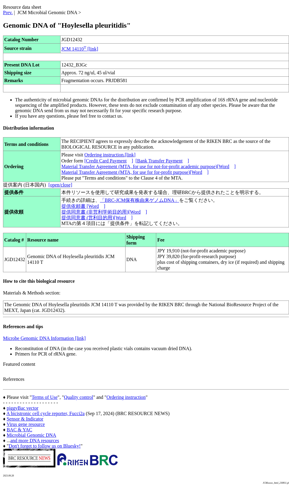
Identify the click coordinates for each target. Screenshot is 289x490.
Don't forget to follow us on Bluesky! (45, 445)
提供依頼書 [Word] (83, 206)
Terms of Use (44, 397)
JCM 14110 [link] (79, 48)
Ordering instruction (126, 397)
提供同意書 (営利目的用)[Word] (96, 217)
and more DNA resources (34, 440)
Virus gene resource (26, 424)
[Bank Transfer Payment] (162, 160)
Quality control (78, 397)
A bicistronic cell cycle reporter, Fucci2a (45, 413)
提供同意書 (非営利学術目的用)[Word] (104, 211)
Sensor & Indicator (25, 418)
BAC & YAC (19, 429)
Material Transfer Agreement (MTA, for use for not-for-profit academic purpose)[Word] (148, 166)
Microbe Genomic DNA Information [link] (44, 338)
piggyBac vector (22, 408)
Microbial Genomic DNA (31, 435)
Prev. (8, 12)
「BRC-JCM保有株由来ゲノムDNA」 (139, 200)
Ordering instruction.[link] (109, 154)
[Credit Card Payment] (108, 160)
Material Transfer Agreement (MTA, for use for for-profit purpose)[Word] (135, 172)
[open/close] (60, 184)
